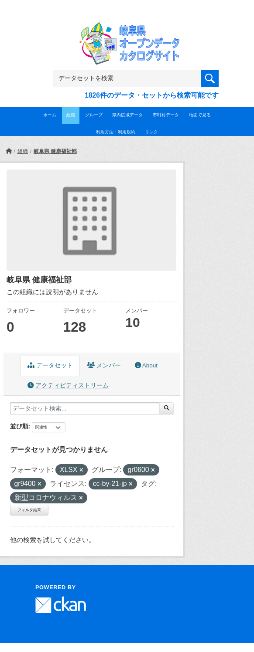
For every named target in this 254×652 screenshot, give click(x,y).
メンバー (104, 365)
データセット (50, 365)
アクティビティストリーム (68, 385)
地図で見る (200, 114)
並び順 (19, 426)
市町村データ (166, 114)
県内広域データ (127, 114)
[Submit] (166, 408)
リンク (151, 131)
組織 (70, 114)
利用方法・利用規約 (115, 131)
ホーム (49, 114)
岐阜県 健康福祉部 (55, 151)
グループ (94, 114)
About (146, 365)
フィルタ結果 (29, 510)
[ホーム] (9, 151)
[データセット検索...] (85, 408)
